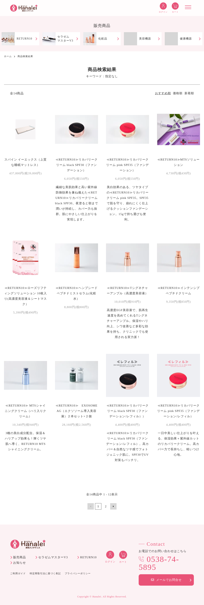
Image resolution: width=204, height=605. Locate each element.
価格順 (177, 93)
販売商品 (19, 557)
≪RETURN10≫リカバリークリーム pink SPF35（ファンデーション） (127, 165)
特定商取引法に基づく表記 (45, 573)
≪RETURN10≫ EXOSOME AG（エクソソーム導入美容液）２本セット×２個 (78, 411)
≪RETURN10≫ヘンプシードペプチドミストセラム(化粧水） (77, 293)
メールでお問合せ (166, 579)
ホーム (8, 56)
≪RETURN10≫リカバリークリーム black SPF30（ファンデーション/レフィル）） (128, 411)
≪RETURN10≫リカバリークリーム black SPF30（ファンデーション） (77, 165)
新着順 (189, 93)
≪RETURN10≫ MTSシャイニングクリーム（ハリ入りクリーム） (25, 411)
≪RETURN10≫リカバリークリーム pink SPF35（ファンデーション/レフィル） (178, 411)
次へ (113, 506)
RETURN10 (88, 557)
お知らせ (19, 562)
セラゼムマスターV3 (53, 557)
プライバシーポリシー (78, 573)
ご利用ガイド (18, 573)
